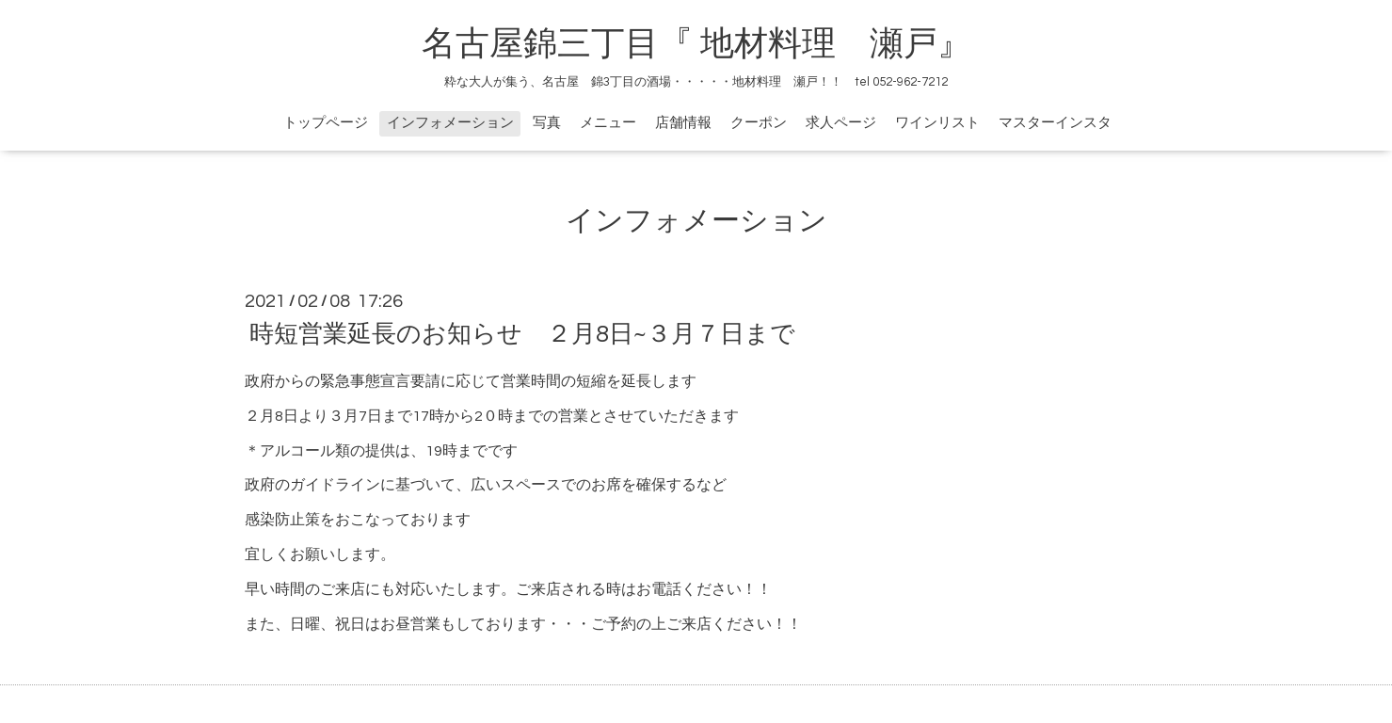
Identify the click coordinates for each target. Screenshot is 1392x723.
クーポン (758, 123)
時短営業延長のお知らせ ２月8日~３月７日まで (522, 334)
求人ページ (841, 123)
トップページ (325, 123)
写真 (547, 123)
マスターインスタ (1055, 123)
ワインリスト (937, 123)
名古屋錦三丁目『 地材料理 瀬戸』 (713, 44)
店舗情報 (683, 123)
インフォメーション (450, 123)
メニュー (608, 123)
